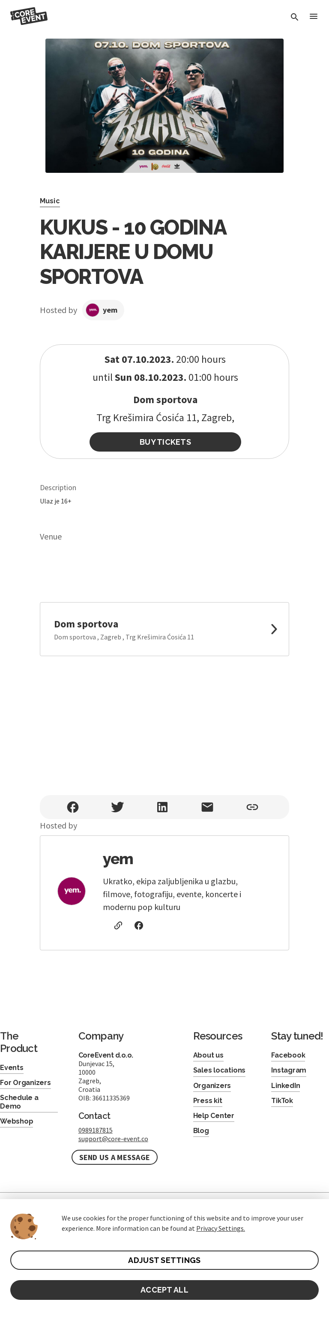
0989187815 (95, 1130)
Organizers (212, 1086)
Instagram (288, 1070)
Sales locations (219, 1070)
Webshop (16, 1121)
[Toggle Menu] (313, 17)
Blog (201, 1131)
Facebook (288, 1055)
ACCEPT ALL (164, 1289)
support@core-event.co (113, 1138)
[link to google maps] (164, 629)
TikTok (282, 1101)
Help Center (213, 1116)
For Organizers (25, 1083)
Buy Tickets (165, 441)
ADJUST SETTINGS (164, 1260)
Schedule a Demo (19, 1102)
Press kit (207, 1101)
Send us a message (114, 1157)
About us (208, 1055)
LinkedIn (285, 1086)
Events (12, 1068)
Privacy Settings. (220, 1228)
